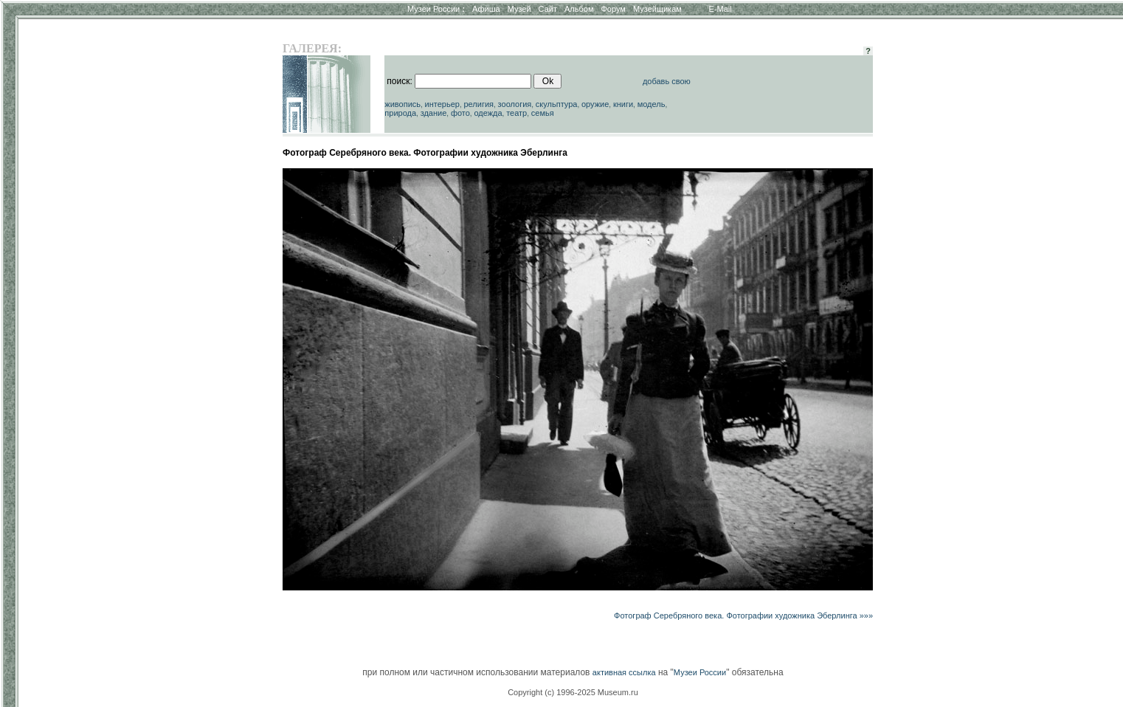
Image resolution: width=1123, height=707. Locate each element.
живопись (402, 104)
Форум (613, 8)
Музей (519, 8)
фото (460, 112)
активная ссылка (624, 672)
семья (542, 112)
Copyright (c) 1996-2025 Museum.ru (573, 692)
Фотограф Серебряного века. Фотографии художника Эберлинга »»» (743, 615)
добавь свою (667, 81)
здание (434, 112)
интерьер (442, 104)
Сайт (548, 8)
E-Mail (720, 8)
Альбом (578, 8)
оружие (595, 104)
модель (651, 104)
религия (478, 104)
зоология (515, 104)
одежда (488, 112)
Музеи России (436, 8)
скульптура (557, 104)
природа (400, 112)
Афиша (486, 8)
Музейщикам (657, 8)
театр (516, 112)
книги (623, 104)
